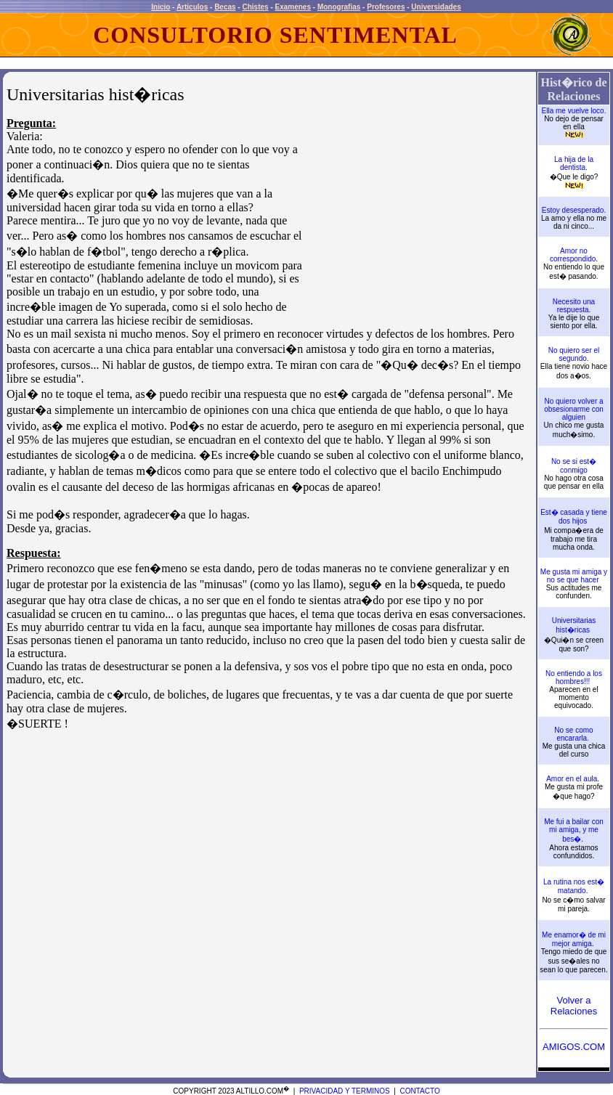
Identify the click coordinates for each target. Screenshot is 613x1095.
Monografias (338, 7)
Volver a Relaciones (574, 1006)
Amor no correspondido (573, 255)
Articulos (192, 7)
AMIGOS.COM (574, 1046)
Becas (224, 7)
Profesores (386, 7)
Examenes (293, 7)
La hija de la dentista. (573, 163)
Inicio (160, 7)
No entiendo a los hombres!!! (573, 677)
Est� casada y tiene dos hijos (573, 516)
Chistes (255, 7)
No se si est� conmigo (573, 465)
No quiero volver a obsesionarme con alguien (574, 409)
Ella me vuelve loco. (574, 111)
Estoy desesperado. (574, 210)
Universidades (435, 7)
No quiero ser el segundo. (574, 354)
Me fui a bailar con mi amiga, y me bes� (574, 830)
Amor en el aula (571, 779)
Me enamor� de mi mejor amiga (574, 939)
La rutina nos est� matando (573, 886)
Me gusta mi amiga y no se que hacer (573, 576)
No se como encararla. (573, 734)
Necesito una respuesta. (574, 306)
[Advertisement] (419, 212)
